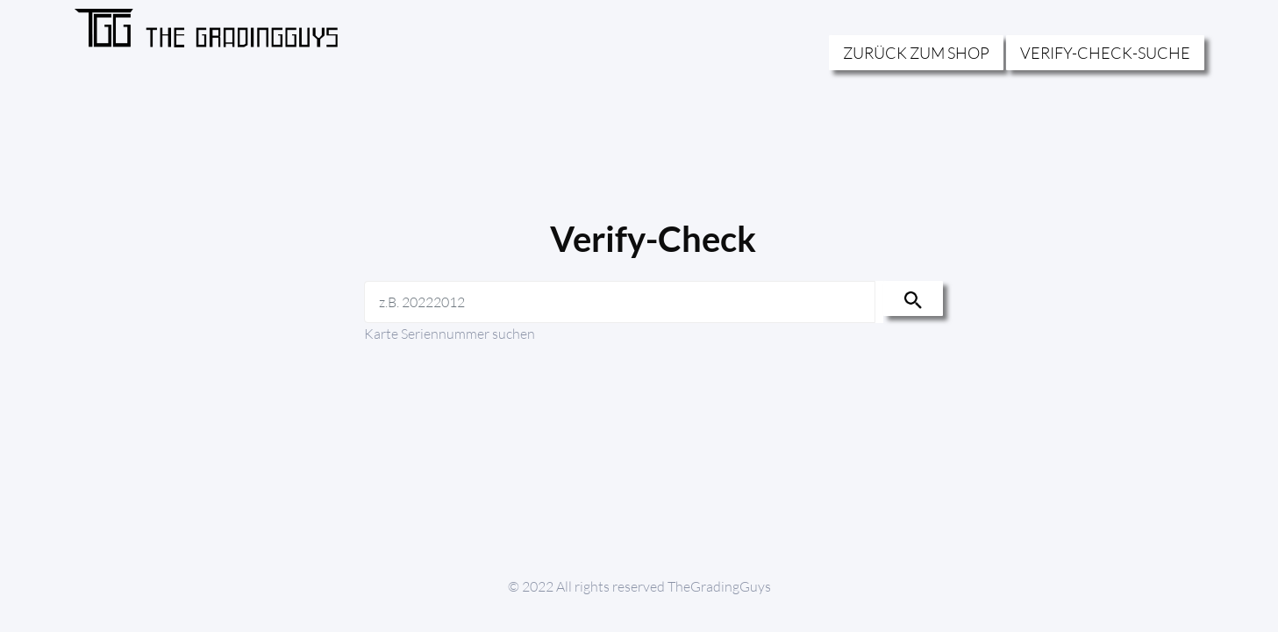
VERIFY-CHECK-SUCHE (1105, 52)
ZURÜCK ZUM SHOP (916, 52)
